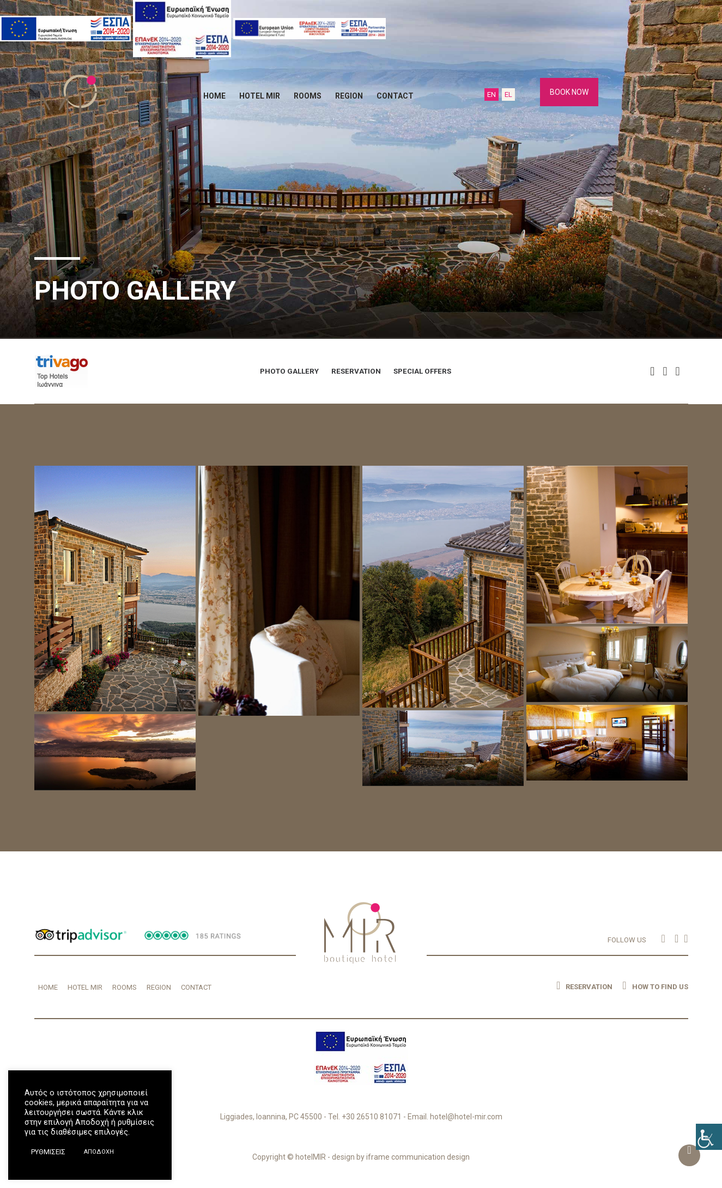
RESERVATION (356, 371)
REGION (159, 987)
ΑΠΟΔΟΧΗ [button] (99, 1151)
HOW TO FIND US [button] (655, 987)
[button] (656, 372)
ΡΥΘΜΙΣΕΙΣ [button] (48, 1152)
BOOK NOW (569, 92)
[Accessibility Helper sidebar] (709, 1137)
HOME (48, 987)
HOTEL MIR (85, 987)
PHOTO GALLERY (289, 371)
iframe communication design (418, 1157)
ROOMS (124, 987)
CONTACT (196, 987)
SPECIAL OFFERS (422, 371)
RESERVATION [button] (584, 987)
